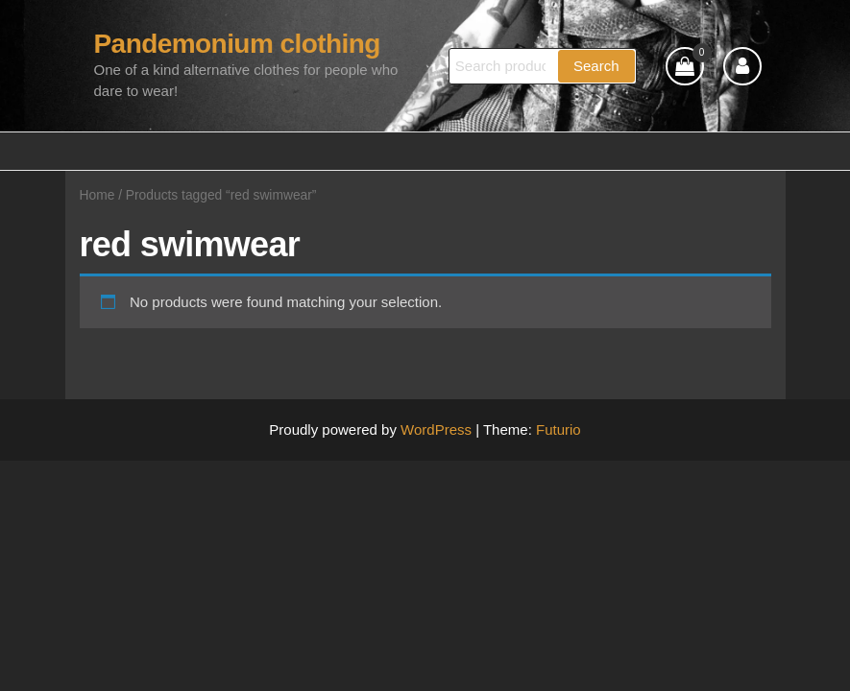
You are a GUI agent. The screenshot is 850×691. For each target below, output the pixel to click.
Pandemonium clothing (237, 44)
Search (596, 66)
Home (97, 195)
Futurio (558, 429)
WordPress (436, 429)
